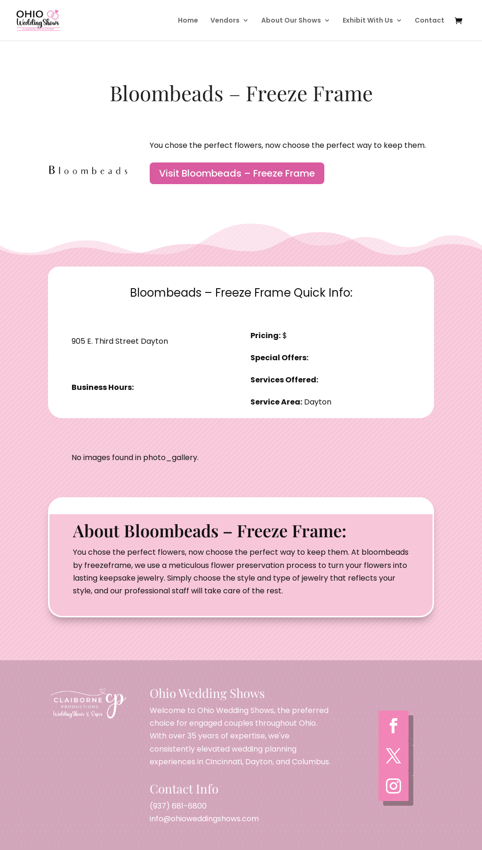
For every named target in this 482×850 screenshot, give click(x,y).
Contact (429, 21)
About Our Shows (291, 21)
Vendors (225, 21)
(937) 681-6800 (178, 806)
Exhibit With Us (368, 21)
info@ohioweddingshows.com (204, 818)
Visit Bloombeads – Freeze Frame (237, 173)
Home (188, 21)
